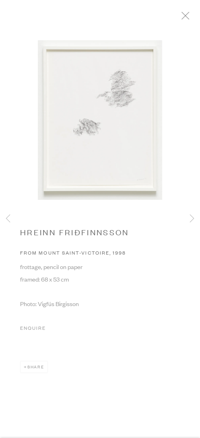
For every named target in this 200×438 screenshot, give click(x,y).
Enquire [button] (33, 330)
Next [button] (192, 219)
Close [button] (192, 18)
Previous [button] (8, 219)
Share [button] (35, 369)
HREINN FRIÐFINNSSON (74, 234)
